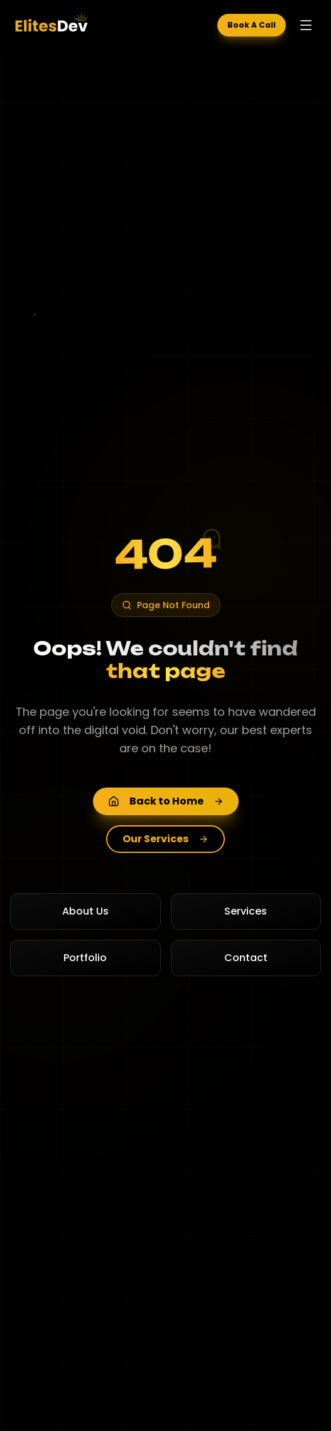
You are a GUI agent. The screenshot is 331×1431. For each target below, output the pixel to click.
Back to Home (166, 801)
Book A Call (251, 24)
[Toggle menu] (306, 25)
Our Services (165, 839)
